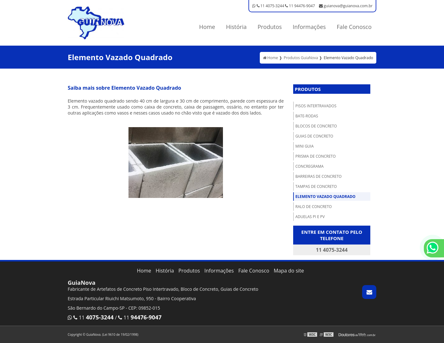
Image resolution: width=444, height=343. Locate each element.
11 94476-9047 (300, 5)
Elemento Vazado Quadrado (325, 196)
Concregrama (309, 166)
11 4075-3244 (268, 5)
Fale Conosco (354, 27)
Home (207, 27)
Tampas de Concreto (316, 186)
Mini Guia (304, 146)
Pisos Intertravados (315, 106)
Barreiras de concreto (318, 176)
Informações (309, 27)
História (236, 27)
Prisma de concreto (315, 156)
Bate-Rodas (306, 116)
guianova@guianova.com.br (346, 5)
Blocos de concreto (316, 126)
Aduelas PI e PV (310, 216)
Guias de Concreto (314, 136)
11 (91, 317)
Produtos (270, 27)
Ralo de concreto (313, 206)
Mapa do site (289, 270)
